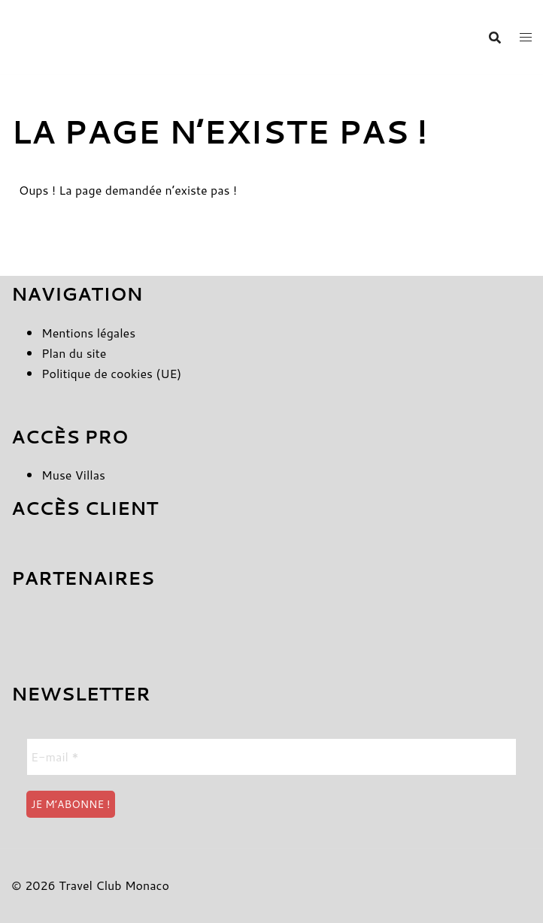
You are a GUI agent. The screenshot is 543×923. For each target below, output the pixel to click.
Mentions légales (88, 332)
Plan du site (73, 353)
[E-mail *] (271, 757)
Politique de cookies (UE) (111, 373)
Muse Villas (73, 474)
